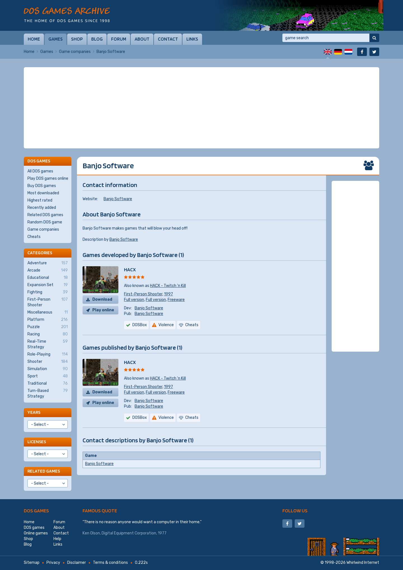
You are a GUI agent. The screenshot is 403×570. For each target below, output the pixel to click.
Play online (103, 310)
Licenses (36, 441)
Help (57, 538)
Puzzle (47, 327)
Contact (168, 39)
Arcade (47, 270)
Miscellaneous (47, 312)
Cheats (34, 236)
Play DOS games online (47, 178)
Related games (43, 471)
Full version (134, 299)
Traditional (47, 383)
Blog (97, 39)
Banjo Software (118, 199)
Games (55, 39)
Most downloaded (43, 193)
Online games (36, 533)
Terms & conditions (110, 562)
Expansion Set (47, 285)
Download (102, 299)
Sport (47, 376)
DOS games (36, 510)
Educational (47, 278)
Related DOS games (45, 214)
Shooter (47, 362)
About (142, 39)
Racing (47, 334)
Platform (47, 320)
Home (34, 39)
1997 (168, 294)
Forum (118, 39)
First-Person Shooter (143, 294)
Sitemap (31, 562)
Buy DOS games (41, 185)
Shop (77, 39)
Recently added (41, 207)
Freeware (176, 299)
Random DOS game (44, 222)
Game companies (75, 51)
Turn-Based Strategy (47, 393)
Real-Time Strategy (47, 344)
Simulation (47, 369)
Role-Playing (47, 354)
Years (33, 412)
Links (192, 39)
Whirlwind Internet (362, 562)
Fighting (47, 292)
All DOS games (40, 171)
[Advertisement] (201, 108)
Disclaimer (76, 562)
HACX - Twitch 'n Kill (168, 285)
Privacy (53, 562)
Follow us (295, 510)
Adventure (47, 263)
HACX (130, 269)
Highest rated (39, 200)
